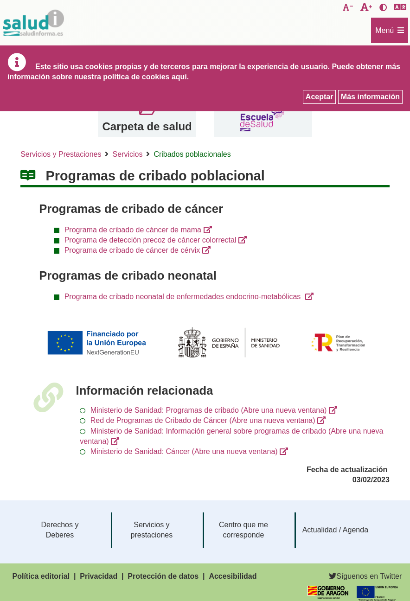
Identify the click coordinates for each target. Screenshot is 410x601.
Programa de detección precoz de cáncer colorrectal (150, 240)
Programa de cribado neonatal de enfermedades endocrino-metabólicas (183, 296)
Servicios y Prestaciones (60, 154)
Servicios (127, 154)
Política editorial (41, 576)
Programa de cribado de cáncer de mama (132, 230)
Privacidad (98, 576)
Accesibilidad (232, 576)
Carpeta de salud (147, 126)
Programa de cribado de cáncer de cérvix (132, 250)
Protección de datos (163, 576)
